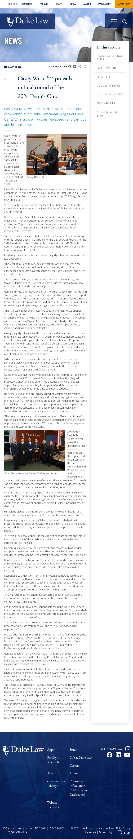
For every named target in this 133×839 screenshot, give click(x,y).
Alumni (87, 4)
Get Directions (17, 831)
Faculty (44, 4)
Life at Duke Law (81, 757)
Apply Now (124, 4)
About (51, 773)
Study (73, 750)
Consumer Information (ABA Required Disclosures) (79, 788)
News (13, 42)
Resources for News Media (110, 57)
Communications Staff (107, 114)
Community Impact (108, 85)
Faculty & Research (53, 760)
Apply (51, 750)
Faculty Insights (107, 68)
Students (27, 4)
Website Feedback (53, 805)
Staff (59, 4)
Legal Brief (103, 76)
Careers (74, 765)
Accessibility (105, 832)
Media (73, 4)
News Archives (106, 103)
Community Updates (109, 94)
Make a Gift (104, 4)
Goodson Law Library (56, 783)
